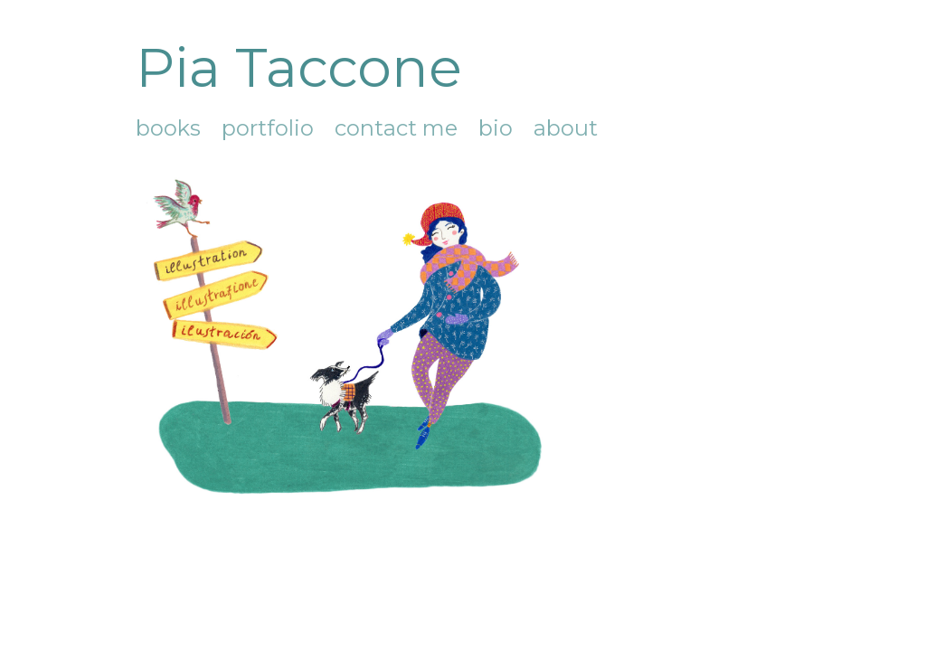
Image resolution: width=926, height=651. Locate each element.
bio (495, 128)
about (566, 128)
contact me (396, 128)
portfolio (268, 128)
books (168, 128)
